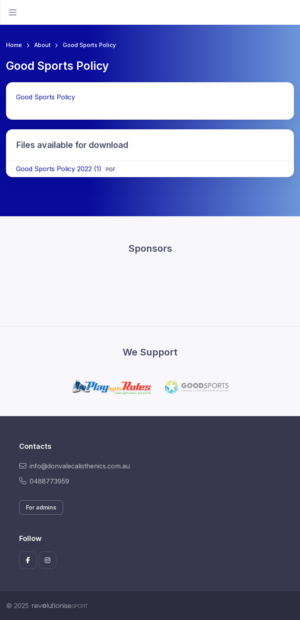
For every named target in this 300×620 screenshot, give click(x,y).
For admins (41, 507)
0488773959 (44, 481)
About (42, 44)
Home (14, 44)
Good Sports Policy (45, 97)
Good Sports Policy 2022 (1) (58, 169)
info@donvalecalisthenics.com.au (74, 466)
